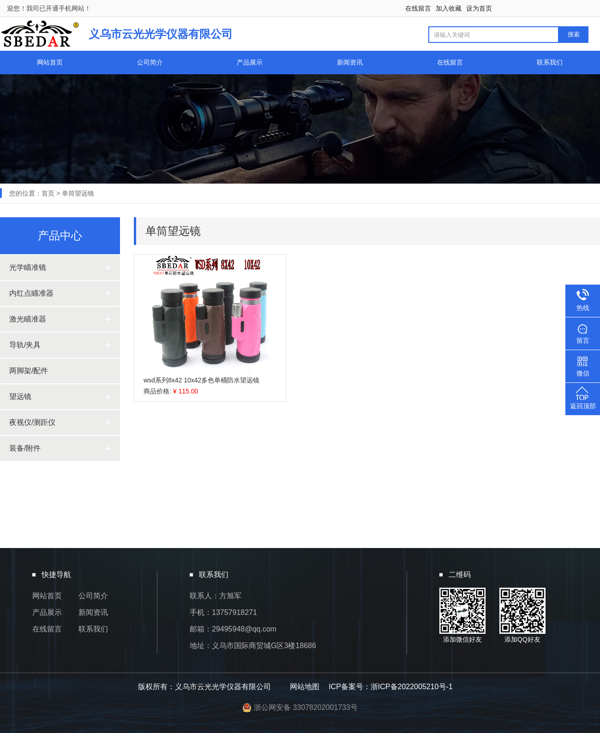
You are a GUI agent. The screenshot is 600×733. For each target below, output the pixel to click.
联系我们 (550, 62)
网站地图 (304, 687)
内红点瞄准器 (31, 293)
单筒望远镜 (78, 193)
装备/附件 (25, 448)
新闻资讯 (350, 62)
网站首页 (50, 62)
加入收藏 (449, 8)
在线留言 (418, 8)
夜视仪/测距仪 (32, 422)
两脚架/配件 (28, 371)
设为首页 (479, 8)
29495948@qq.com (244, 629)
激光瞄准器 (27, 319)
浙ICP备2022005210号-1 (412, 687)
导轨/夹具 (25, 345)
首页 (48, 193)
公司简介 (150, 62)
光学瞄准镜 (27, 267)
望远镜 (20, 396)
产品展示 (250, 62)
